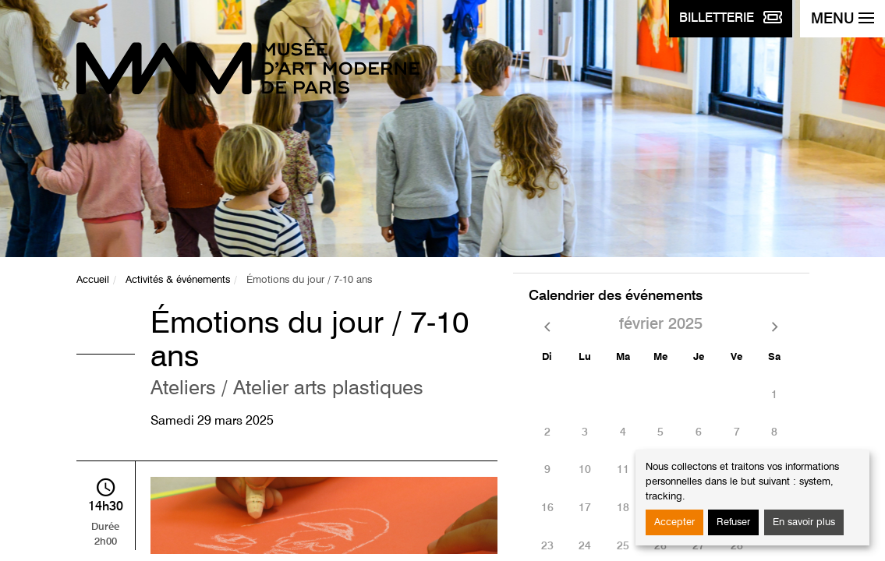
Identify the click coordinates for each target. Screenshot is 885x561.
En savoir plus (804, 522)
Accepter (674, 522)
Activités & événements (178, 280)
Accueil (92, 280)
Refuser (733, 522)
